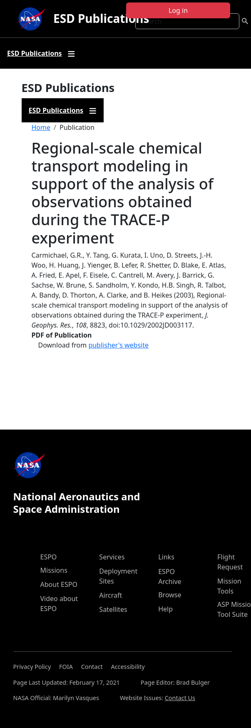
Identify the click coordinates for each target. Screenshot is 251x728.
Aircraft (110, 595)
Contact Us (180, 698)
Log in (178, 10)
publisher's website (118, 345)
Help (165, 609)
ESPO (48, 557)
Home (41, 127)
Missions (53, 570)
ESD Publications (101, 18)
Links (166, 557)
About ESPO (58, 584)
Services (111, 557)
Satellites (113, 609)
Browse (169, 594)
